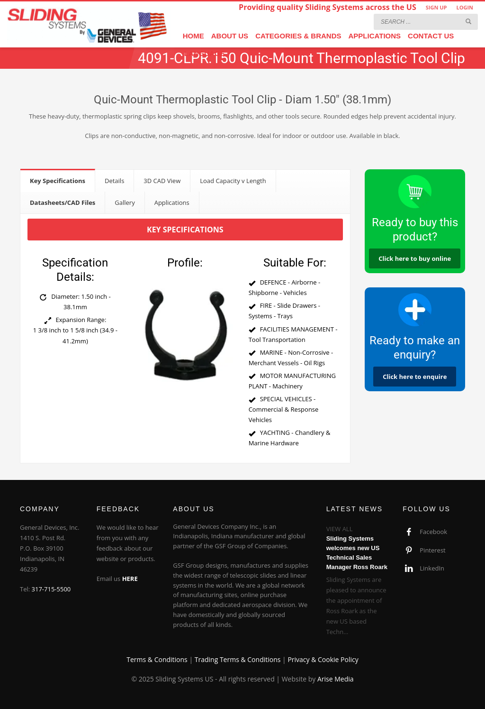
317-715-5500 (51, 589)
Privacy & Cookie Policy (322, 659)
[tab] (57, 180)
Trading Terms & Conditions (238, 659)
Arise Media (335, 678)
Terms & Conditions (157, 659)
